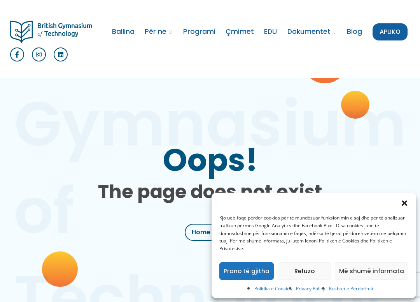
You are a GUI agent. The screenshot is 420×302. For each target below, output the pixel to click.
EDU (270, 31)
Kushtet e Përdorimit (351, 288)
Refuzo (304, 271)
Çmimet (240, 31)
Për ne (155, 31)
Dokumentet (309, 31)
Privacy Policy (310, 288)
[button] (404, 202)
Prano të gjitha (247, 271)
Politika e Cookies (273, 288)
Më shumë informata (371, 271)
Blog (354, 31)
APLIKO (390, 31)
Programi (199, 31)
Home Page (210, 232)
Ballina (123, 31)
